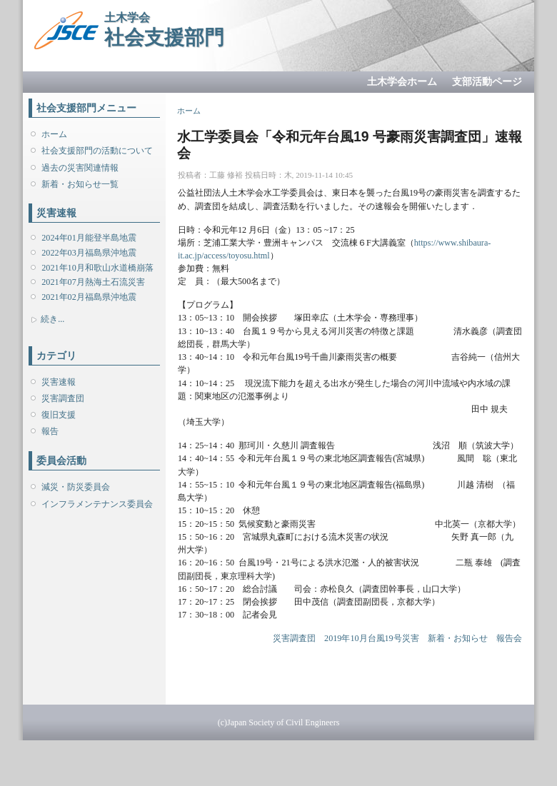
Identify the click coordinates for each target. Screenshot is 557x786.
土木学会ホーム (402, 81)
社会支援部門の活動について (97, 151)
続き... (52, 319)
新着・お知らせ (458, 638)
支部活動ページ (487, 81)
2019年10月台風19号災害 (371, 638)
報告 (50, 431)
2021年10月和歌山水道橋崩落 (97, 268)
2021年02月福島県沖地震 (88, 297)
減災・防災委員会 (75, 487)
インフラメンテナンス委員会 (97, 504)
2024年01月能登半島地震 (88, 238)
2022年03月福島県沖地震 (88, 253)
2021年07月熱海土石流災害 (92, 282)
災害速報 (58, 382)
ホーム (54, 134)
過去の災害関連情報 (80, 168)
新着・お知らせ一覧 (80, 184)
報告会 (509, 638)
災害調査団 (62, 398)
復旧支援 (58, 415)
